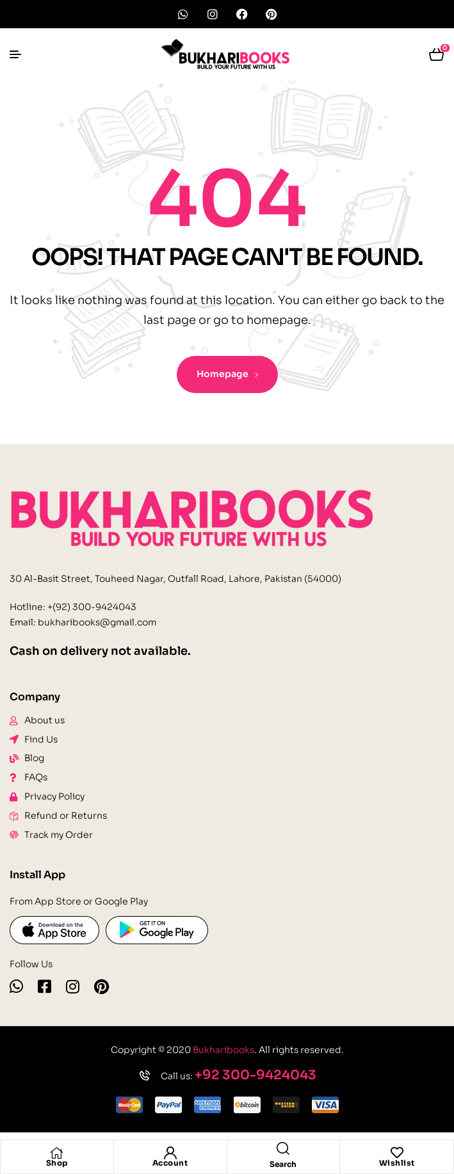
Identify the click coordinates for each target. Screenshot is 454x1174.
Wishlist (397, 1163)
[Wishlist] (397, 1152)
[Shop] (57, 1152)
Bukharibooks (223, 1050)
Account (170, 1163)
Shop (57, 1163)
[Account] (170, 1152)
